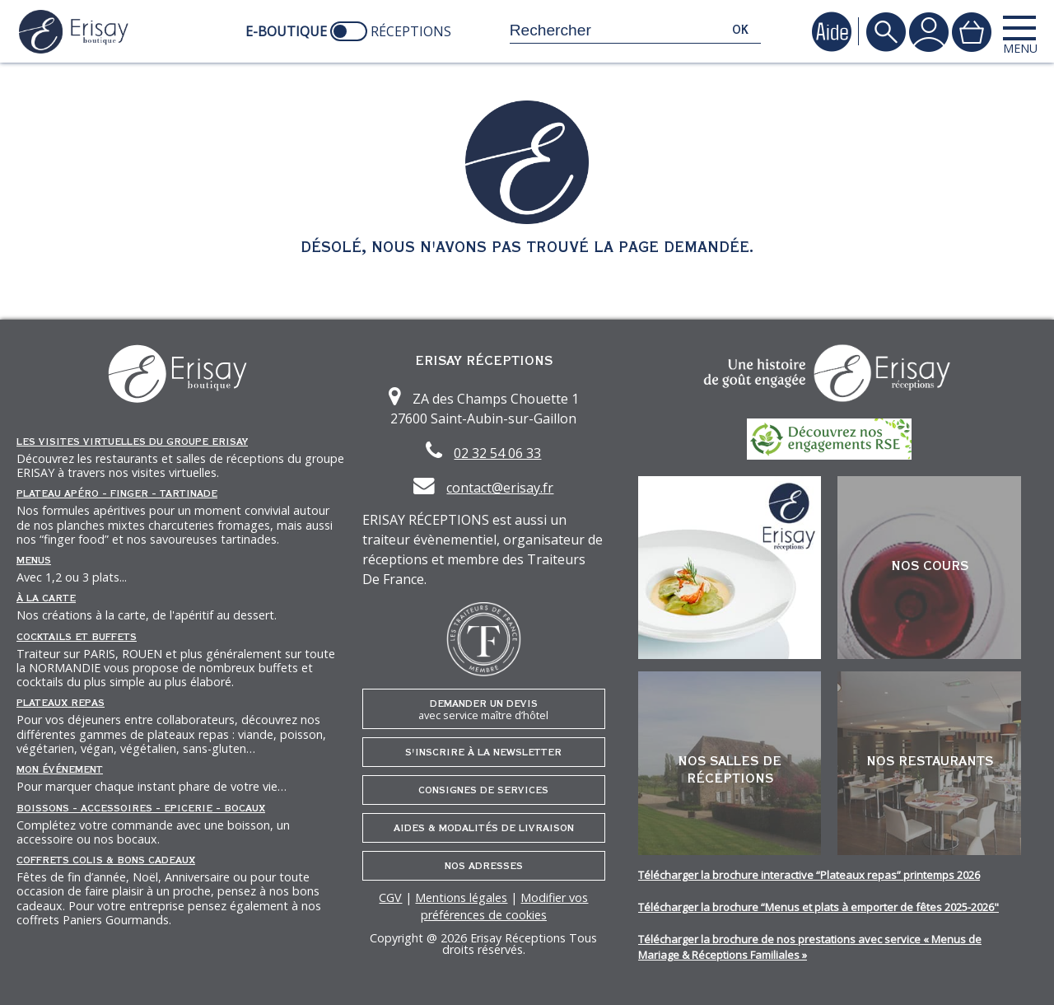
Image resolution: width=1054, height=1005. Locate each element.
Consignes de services (483, 790)
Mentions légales (461, 897)
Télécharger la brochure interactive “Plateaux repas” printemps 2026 (809, 874)
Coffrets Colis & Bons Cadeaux (105, 860)
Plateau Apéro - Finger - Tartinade (116, 493)
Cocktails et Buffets (76, 636)
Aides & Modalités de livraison (484, 827)
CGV (390, 897)
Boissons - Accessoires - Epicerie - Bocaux (140, 808)
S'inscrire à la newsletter (483, 752)
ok (740, 30)
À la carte (46, 598)
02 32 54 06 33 (497, 453)
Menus (33, 560)
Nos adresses (484, 865)
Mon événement (59, 769)
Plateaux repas (60, 702)
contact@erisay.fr (499, 488)
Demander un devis (483, 709)
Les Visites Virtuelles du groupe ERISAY (132, 441)
